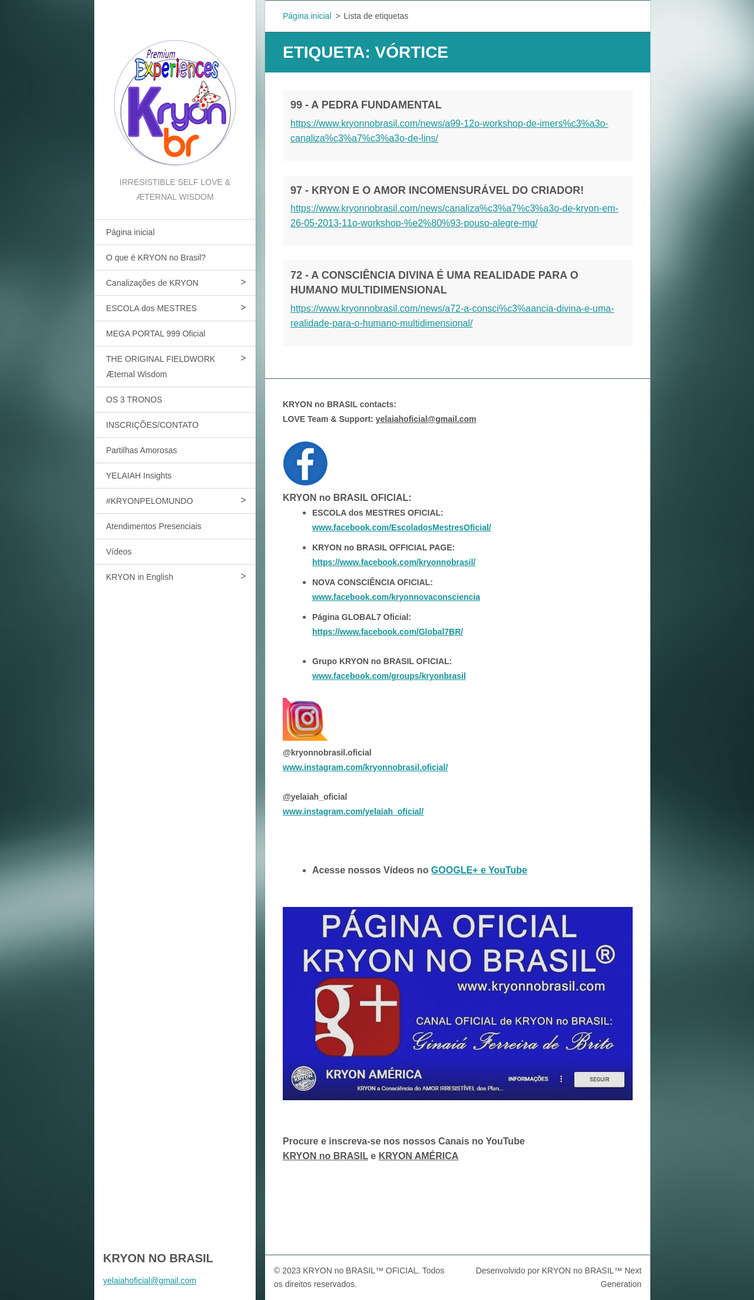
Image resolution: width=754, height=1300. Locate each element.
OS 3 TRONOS (134, 399)
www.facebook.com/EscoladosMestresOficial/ (401, 527)
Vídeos (119, 551)
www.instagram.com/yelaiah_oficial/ (353, 811)
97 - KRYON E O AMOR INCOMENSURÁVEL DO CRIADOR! (437, 190)
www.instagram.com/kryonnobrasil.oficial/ (365, 767)
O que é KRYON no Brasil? (156, 257)
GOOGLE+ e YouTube (479, 870)
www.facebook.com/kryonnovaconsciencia (396, 597)
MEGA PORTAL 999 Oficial (156, 333)
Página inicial (130, 232)
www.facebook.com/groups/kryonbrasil (389, 676)
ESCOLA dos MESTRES (151, 308)
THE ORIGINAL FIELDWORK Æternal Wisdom (160, 366)
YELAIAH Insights (138, 475)
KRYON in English (139, 577)
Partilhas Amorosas (141, 450)
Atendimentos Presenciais (153, 526)
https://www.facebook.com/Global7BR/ (387, 631)
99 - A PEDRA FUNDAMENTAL (366, 105)
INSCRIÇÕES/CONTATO (152, 425)
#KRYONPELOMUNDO (149, 501)
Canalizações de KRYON (152, 283)
